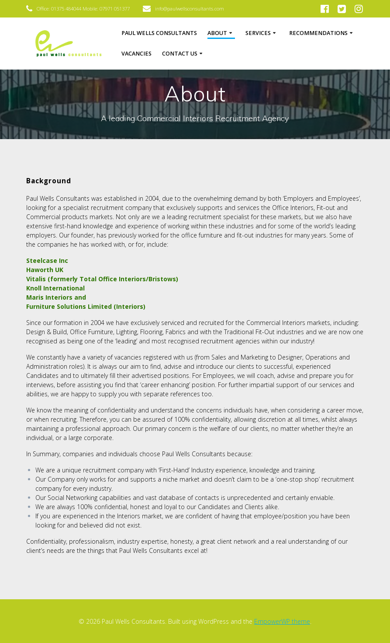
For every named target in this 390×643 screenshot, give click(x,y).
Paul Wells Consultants (159, 33)
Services (258, 33)
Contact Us (179, 53)
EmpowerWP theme (282, 621)
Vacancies (136, 53)
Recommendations (318, 33)
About (217, 33)
